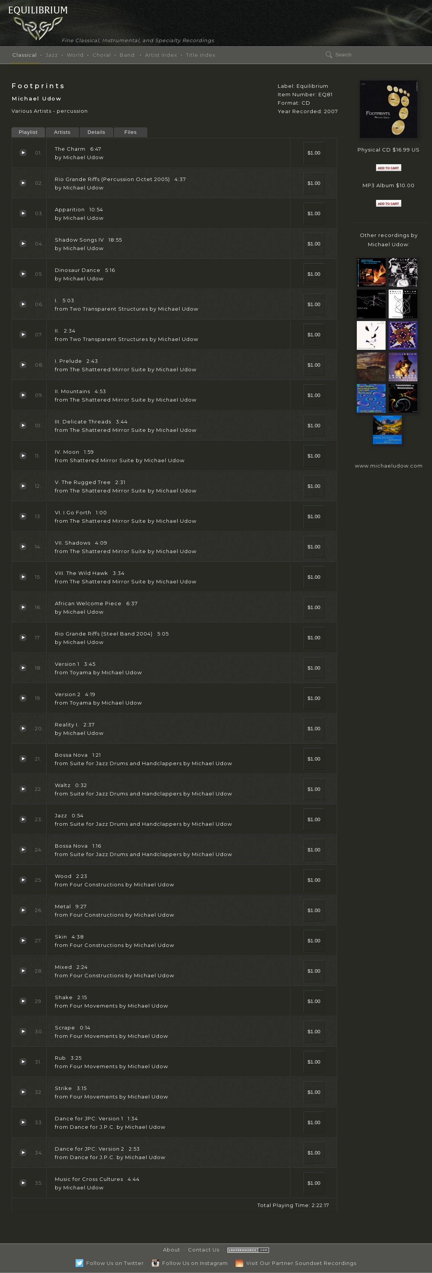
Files (130, 132)
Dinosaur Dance (23, 273)
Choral (101, 55)
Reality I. (23, 728)
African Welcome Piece (23, 607)
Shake (23, 1001)
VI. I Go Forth (23, 516)
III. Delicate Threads (23, 425)
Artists (62, 132)
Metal (23, 910)
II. (23, 334)
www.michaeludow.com (389, 466)
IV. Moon (23, 455)
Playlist (28, 132)
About (171, 1250)
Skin (23, 940)
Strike (23, 1092)
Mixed (23, 970)
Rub (23, 1061)
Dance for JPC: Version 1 (23, 1122)
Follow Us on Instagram (190, 1263)
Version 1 (23, 667)
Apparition (23, 213)
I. (23, 304)
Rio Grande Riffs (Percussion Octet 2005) (23, 183)
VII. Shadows (23, 546)
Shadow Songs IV (23, 243)
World (75, 55)
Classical (24, 55)
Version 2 (23, 698)
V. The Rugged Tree (23, 486)
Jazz (52, 55)
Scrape (23, 1031)
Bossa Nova (23, 758)
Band (127, 55)
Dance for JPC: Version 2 (23, 1152)
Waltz (23, 789)
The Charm (23, 152)
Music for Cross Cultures (23, 1182)
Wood (23, 879)
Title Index (201, 55)
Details (96, 132)
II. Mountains (23, 395)
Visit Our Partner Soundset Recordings (296, 1263)
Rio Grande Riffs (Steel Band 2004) (23, 637)
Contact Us (203, 1250)
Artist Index (161, 55)
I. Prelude (23, 364)
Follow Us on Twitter (110, 1263)
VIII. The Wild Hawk (23, 576)
